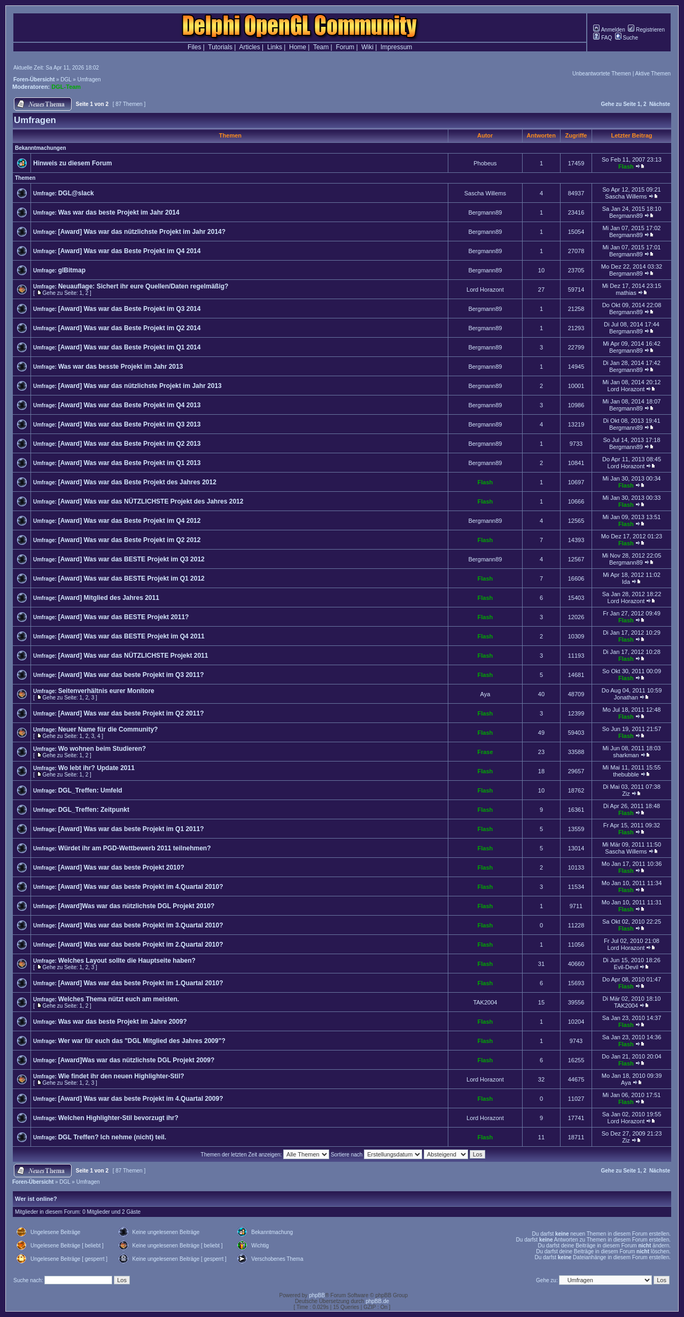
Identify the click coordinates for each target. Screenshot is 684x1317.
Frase (485, 752)
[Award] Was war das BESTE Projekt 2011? (123, 617)
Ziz (626, 793)
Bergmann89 (485, 212)
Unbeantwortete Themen (601, 74)
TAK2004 (485, 1002)
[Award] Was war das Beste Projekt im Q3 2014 (129, 309)
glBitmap (72, 270)
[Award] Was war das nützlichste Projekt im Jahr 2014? (142, 231)
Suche (626, 38)
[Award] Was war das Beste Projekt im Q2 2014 (129, 328)
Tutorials (220, 47)
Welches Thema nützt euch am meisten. (119, 999)
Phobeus (484, 163)
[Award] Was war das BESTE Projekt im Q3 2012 (131, 559)
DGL (65, 79)
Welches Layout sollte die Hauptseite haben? (127, 960)
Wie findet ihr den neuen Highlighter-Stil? (121, 1076)
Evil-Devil (626, 967)
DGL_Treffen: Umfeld (90, 790)
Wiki (367, 47)
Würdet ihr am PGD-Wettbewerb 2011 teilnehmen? (134, 848)
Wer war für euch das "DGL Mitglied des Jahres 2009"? (142, 1041)
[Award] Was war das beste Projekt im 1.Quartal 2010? (140, 983)
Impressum (396, 47)
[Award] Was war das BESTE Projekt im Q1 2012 (131, 578)
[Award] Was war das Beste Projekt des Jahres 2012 (137, 482)
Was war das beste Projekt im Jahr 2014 (119, 212)
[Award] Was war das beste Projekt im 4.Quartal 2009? (140, 1098)
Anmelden (609, 30)
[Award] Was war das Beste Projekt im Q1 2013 (129, 463)
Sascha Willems (485, 193)
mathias (626, 293)
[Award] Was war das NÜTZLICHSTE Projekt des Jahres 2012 (151, 501)
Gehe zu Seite (618, 104)
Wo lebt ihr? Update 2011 (96, 768)
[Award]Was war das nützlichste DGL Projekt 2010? (136, 906)
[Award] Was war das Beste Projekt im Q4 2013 (129, 405)
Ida (626, 581)
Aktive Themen (653, 74)
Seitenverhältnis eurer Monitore (106, 691)
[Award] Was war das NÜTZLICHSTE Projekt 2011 (133, 655)
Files (194, 47)
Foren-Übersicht (34, 79)
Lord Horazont (485, 289)
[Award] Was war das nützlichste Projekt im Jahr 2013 (140, 386)
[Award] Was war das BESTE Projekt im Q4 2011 (131, 636)
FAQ (602, 38)
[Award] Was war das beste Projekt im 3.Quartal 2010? (140, 925)
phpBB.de (377, 1301)
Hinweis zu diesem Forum (72, 163)
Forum (345, 47)
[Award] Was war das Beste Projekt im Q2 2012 (129, 540)
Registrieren (646, 30)
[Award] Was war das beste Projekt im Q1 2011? (131, 829)
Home (297, 47)
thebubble (626, 774)
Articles (249, 47)
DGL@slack (76, 193)
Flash (626, 166)
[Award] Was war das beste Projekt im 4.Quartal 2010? (140, 886)
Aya (485, 694)
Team (321, 47)
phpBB (317, 1295)
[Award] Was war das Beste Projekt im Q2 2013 (129, 443)
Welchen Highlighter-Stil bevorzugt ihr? (118, 1118)
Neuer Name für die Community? (108, 729)
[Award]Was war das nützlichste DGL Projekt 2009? (136, 1060)
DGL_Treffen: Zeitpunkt (93, 809)
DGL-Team (66, 86)
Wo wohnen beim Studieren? (102, 748)
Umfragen (89, 79)
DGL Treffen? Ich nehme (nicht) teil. (112, 1137)
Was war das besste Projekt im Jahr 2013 (120, 366)
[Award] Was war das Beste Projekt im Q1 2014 (129, 347)
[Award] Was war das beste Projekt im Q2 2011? (131, 713)
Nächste (659, 104)
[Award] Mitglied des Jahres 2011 (108, 598)
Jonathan (626, 697)
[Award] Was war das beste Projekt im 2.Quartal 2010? (140, 944)
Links (274, 47)
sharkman (626, 755)
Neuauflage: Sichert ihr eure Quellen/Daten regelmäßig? (143, 286)
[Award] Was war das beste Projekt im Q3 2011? (131, 675)
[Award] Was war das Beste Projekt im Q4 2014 (129, 251)
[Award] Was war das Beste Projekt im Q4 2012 (129, 520)
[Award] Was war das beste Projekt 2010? (121, 867)
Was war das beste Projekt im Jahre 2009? (122, 1021)
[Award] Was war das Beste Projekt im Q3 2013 (129, 424)
